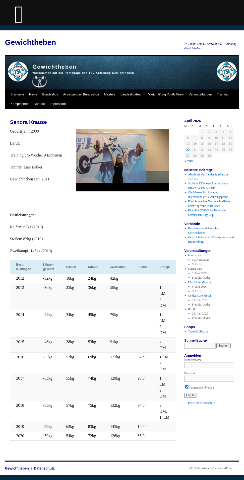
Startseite (17, 94)
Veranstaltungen (200, 94)
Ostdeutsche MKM (199, 295)
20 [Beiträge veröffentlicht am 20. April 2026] (187, 150)
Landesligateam (132, 94)
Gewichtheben (30, 42)
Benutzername (192, 360)
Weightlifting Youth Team (166, 94)
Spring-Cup (195, 268)
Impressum (58, 104)
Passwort (189, 373)
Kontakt (39, 104)
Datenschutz (44, 468)
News (33, 94)
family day (194, 255)
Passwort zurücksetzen (201, 403)
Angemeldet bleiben (199, 387)
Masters (110, 94)
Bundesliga (50, 94)
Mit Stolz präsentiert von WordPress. (211, 468)
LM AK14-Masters (199, 282)
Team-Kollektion (198, 331)
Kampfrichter (19, 104)
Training (223, 94)
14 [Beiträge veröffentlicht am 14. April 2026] (194, 144)
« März (188, 161)
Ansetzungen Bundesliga (81, 94)
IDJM (191, 309)
